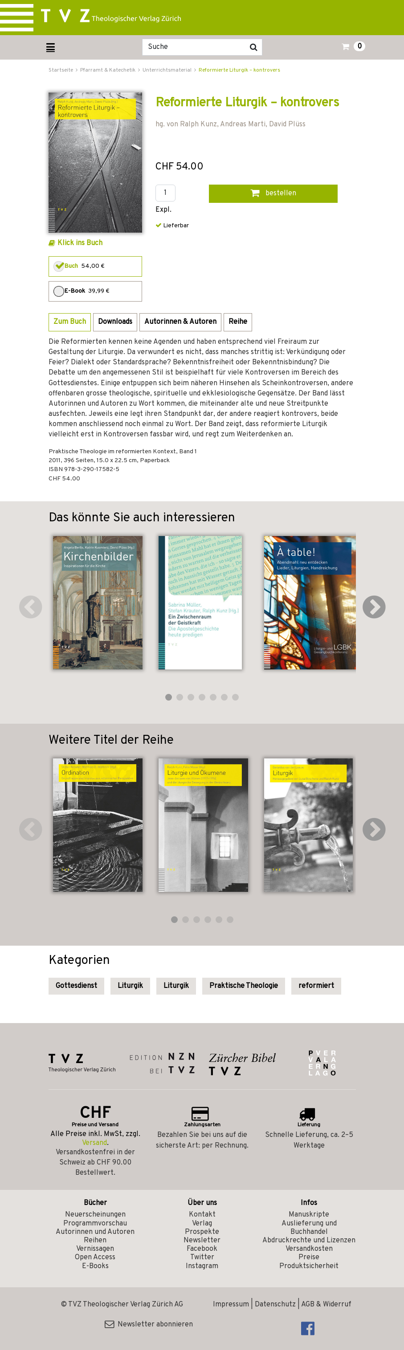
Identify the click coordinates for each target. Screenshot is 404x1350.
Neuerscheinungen (95, 1214)
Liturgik (130, 986)
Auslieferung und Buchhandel (309, 1228)
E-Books (95, 1266)
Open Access (95, 1257)
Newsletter (202, 1240)
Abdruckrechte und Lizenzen (308, 1240)
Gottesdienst (76, 986)
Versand (94, 1143)
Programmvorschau (95, 1223)
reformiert (316, 986)
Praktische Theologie (243, 986)
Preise (308, 1257)
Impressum (231, 1304)
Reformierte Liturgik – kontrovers (239, 70)
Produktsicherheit (309, 1266)
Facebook (202, 1249)
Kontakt (202, 1214)
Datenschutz (275, 1304)
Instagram (202, 1266)
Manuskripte (309, 1214)
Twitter (202, 1257)
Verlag (202, 1223)
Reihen (95, 1240)
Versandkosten (309, 1249)
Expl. (163, 210)
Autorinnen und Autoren (95, 1232)
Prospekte (202, 1232)
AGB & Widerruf (326, 1304)
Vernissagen (95, 1249)
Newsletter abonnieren (149, 1324)
